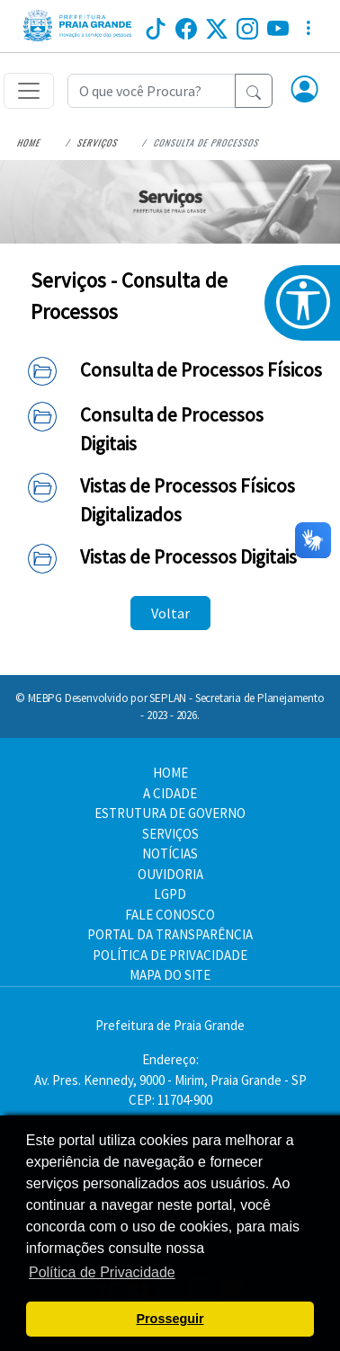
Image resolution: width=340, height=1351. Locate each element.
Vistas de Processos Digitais (188, 557)
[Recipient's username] (151, 91)
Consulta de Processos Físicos (201, 370)
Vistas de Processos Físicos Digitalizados (187, 500)
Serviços (98, 142)
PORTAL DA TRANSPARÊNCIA (170, 934)
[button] (304, 91)
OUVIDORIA (170, 874)
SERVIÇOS (170, 833)
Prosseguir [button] (169, 1318)
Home (29, 142)
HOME (170, 772)
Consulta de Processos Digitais (172, 429)
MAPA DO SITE (170, 974)
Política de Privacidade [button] (102, 1272)
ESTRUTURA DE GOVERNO (170, 813)
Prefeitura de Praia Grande (170, 1025)
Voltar (170, 613)
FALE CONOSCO (170, 914)
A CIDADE (170, 793)
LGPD (170, 893)
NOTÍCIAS (170, 853)
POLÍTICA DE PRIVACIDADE (170, 955)
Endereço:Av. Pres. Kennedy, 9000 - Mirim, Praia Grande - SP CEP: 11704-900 (170, 1079)
